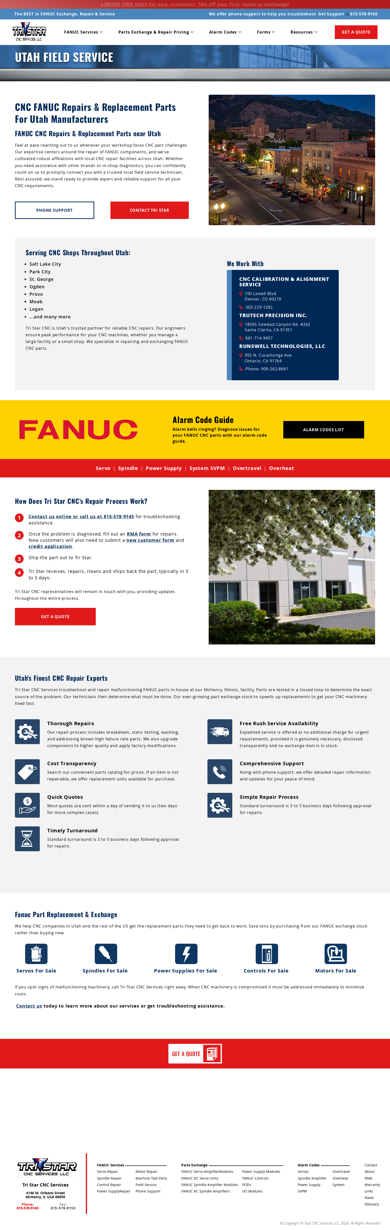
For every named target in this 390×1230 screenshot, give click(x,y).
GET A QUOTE (356, 32)
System (338, 1184)
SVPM (302, 1191)
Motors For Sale (336, 959)
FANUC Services (81, 32)
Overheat (281, 468)
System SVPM (207, 468)
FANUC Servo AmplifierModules (207, 1171)
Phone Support (54, 210)
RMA (368, 1178)
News (369, 1197)
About (370, 1171)
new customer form (150, 540)
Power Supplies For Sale (186, 959)
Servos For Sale (36, 959)
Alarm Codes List (323, 429)
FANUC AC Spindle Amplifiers (205, 1191)
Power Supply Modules (261, 1171)
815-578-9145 (362, 14)
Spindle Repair (109, 1178)
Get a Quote (55, 616)
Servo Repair (107, 1171)
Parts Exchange (194, 1165)
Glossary (372, 1204)
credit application (50, 546)
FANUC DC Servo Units (199, 1178)
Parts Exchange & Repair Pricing (153, 32)
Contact (371, 1165)
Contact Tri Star (149, 210)
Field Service (146, 1184)
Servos (303, 1171)
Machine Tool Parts (151, 1178)
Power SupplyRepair (114, 1191)
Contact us (29, 1006)
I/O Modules (252, 1191)
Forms (264, 32)
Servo (103, 468)
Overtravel (247, 468)
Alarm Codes (223, 32)
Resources (302, 32)
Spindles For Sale (106, 959)
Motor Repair (146, 1171)
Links (369, 1191)
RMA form (139, 534)
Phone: (28, 1206)
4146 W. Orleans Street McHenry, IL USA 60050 (45, 1194)
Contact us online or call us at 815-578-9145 (81, 516)
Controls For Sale (267, 959)
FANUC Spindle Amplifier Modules (209, 1184)
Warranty (372, 1184)
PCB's (246, 1184)
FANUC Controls (255, 1178)
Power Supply (164, 468)
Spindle (128, 468)
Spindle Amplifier (312, 1178)
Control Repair (109, 1184)
